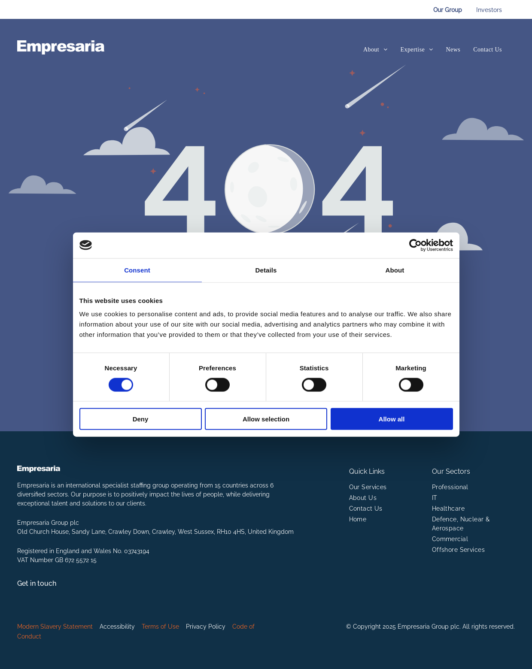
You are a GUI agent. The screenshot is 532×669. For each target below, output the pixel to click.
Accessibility (117, 626)
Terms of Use (160, 626)
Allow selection (266, 419)
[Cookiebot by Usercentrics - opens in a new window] (415, 245)
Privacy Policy (205, 626)
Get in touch (36, 583)
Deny (141, 419)
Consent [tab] (137, 269)
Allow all (392, 419)
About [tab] (395, 269)
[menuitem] (375, 49)
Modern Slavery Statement (55, 626)
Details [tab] (266, 269)
